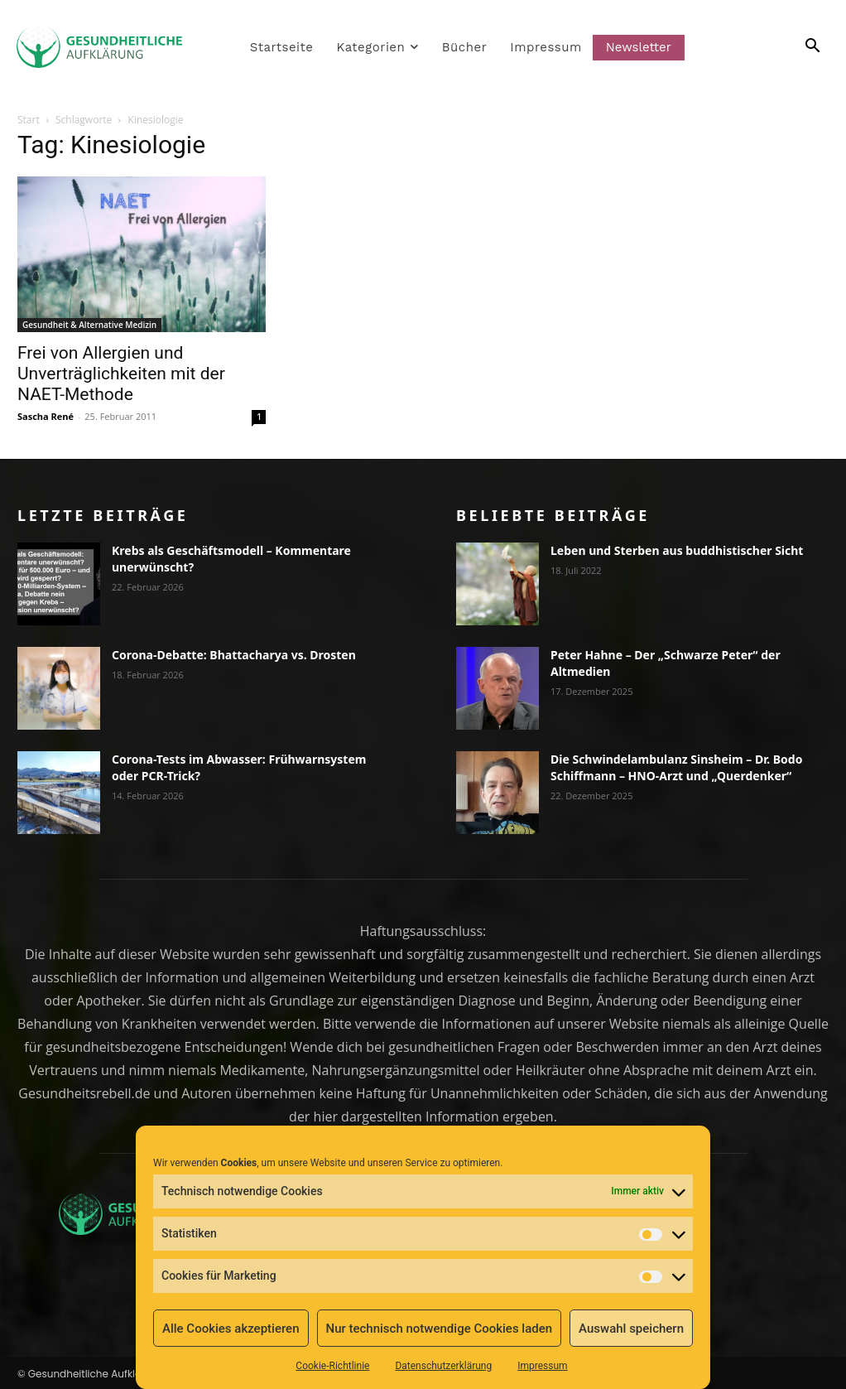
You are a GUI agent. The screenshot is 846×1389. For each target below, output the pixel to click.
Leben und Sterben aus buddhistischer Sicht (676, 550)
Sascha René (45, 416)
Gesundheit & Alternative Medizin (89, 324)
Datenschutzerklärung (443, 1366)
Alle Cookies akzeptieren (231, 1328)
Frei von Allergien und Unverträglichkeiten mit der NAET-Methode (121, 373)
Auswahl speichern (631, 1328)
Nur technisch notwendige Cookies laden (438, 1328)
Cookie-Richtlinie (332, 1366)
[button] (793, 47)
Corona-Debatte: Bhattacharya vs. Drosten (234, 655)
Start (28, 120)
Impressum (542, 1366)
